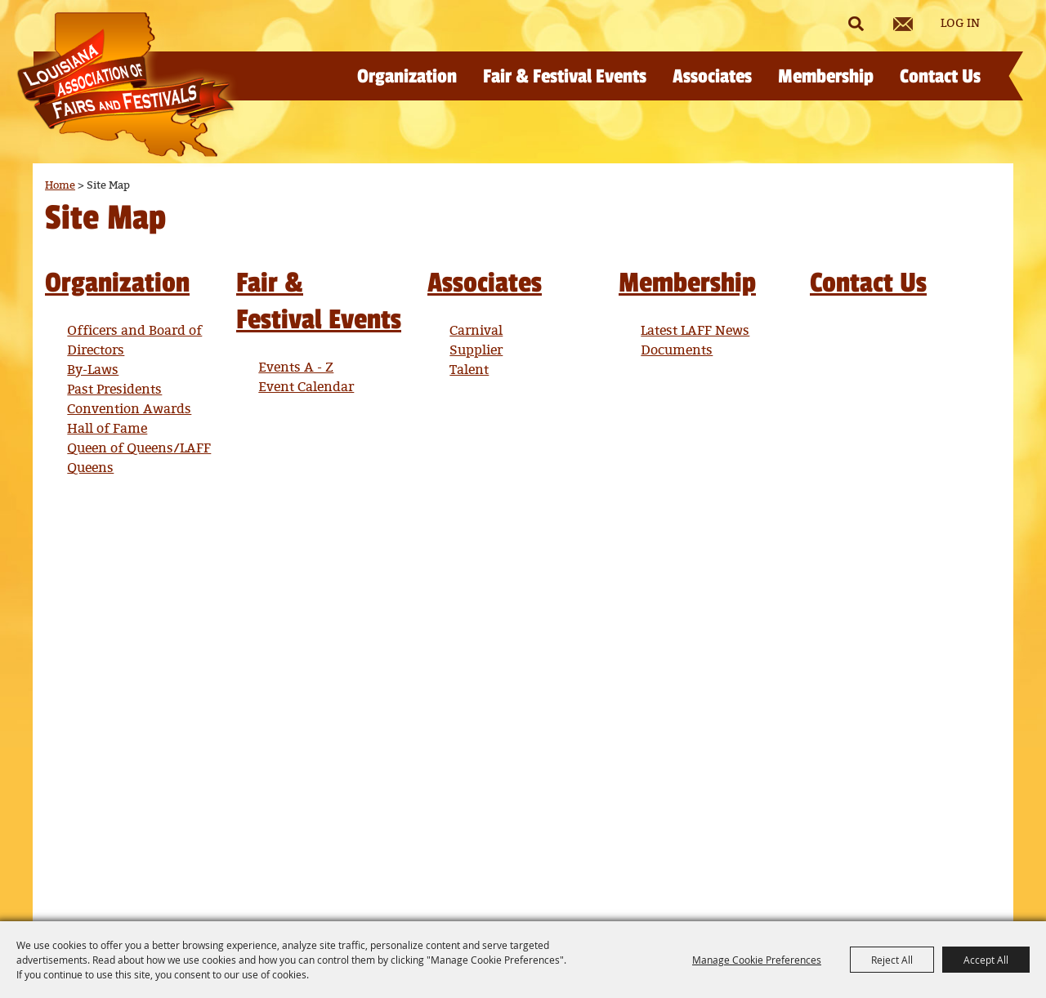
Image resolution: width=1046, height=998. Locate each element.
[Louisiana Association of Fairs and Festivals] (125, 84)
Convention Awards (129, 410)
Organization (407, 76)
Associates (712, 76)
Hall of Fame (107, 429)
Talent (469, 370)
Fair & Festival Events (564, 76)
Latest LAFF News (695, 331)
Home (60, 185)
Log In (960, 23)
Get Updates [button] (903, 24)
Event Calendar (306, 387)
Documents (677, 351)
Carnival (476, 331)
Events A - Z (295, 368)
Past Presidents (114, 390)
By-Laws (92, 370)
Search (855, 23)
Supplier (476, 351)
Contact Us (940, 76)
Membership (826, 76)
